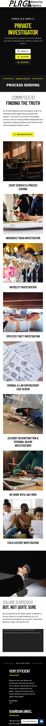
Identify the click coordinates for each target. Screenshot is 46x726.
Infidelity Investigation (23, 287)
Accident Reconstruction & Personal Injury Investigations (23, 441)
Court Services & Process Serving (23, 187)
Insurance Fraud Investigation (23, 238)
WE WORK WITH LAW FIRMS (23, 494)
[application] (23, 640)
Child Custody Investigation (23, 543)
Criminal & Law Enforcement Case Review (23, 387)
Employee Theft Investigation (23, 336)
